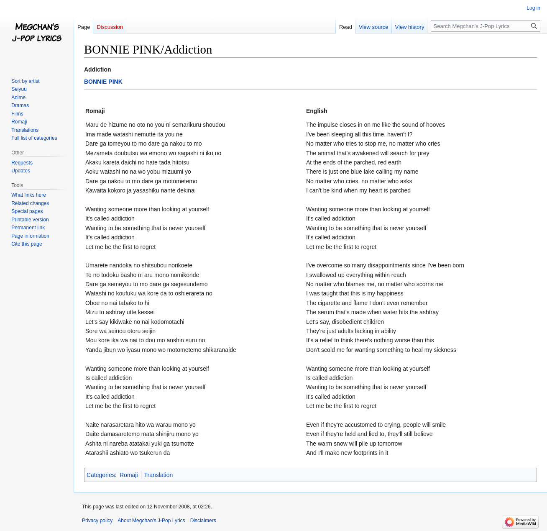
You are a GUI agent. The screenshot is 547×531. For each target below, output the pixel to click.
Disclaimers (203, 520)
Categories (101, 475)
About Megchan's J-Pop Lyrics (151, 520)
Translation (158, 475)
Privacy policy (97, 520)
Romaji (129, 475)
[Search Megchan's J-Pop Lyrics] (485, 26)
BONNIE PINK (103, 81)
